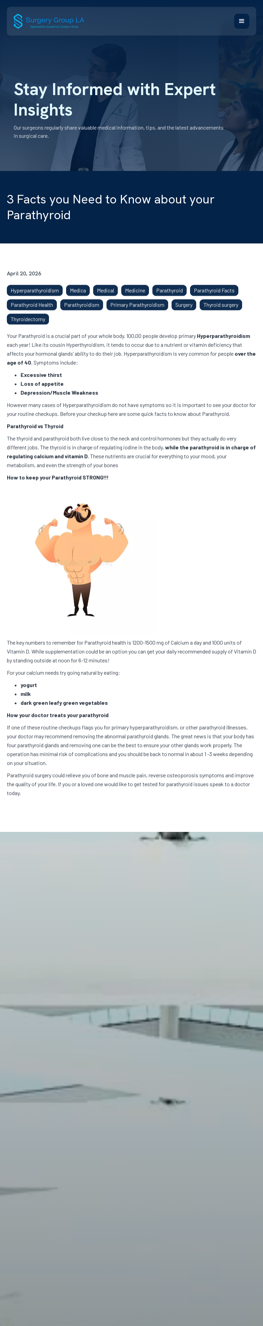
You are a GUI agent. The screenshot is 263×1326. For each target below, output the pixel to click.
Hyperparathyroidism (35, 294)
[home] (49, 21)
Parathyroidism (81, 309)
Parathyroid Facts (214, 294)
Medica (78, 294)
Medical (105, 294)
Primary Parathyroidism (137, 309)
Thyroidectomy (28, 323)
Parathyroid (169, 294)
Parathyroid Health (32, 309)
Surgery (183, 309)
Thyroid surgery (220, 309)
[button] (241, 21)
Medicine (135, 294)
